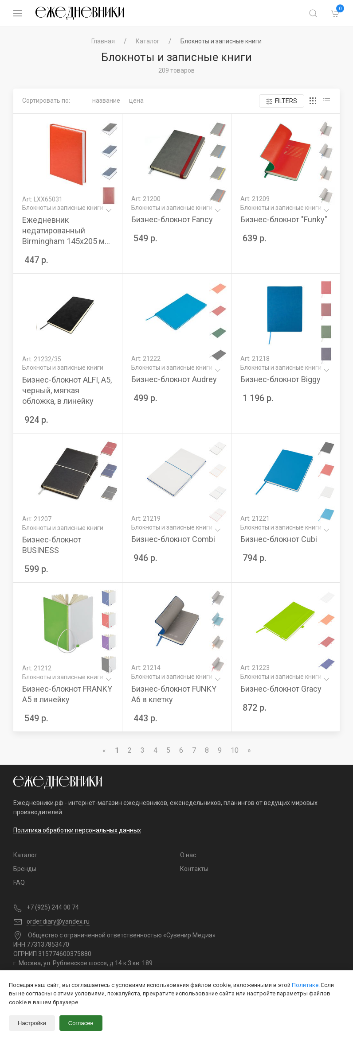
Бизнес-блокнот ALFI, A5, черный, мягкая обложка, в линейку (67, 390)
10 (235, 750)
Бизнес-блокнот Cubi (278, 539)
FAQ (19, 882)
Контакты (194, 868)
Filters (281, 101)
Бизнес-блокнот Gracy (281, 688)
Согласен (81, 1023)
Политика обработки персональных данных (77, 830)
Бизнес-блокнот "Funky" (283, 219)
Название (106, 100)
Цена (136, 100)
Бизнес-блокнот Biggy (280, 379)
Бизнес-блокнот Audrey (174, 379)
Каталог (148, 41)
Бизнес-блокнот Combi (173, 539)
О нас (188, 855)
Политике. (306, 985)
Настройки (32, 1023)
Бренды (24, 868)
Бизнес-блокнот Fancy (172, 219)
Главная (103, 41)
